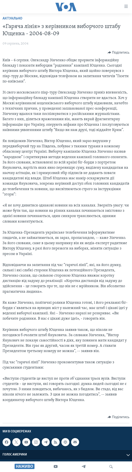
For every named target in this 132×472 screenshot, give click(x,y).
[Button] (118, 52)
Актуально (12, 19)
